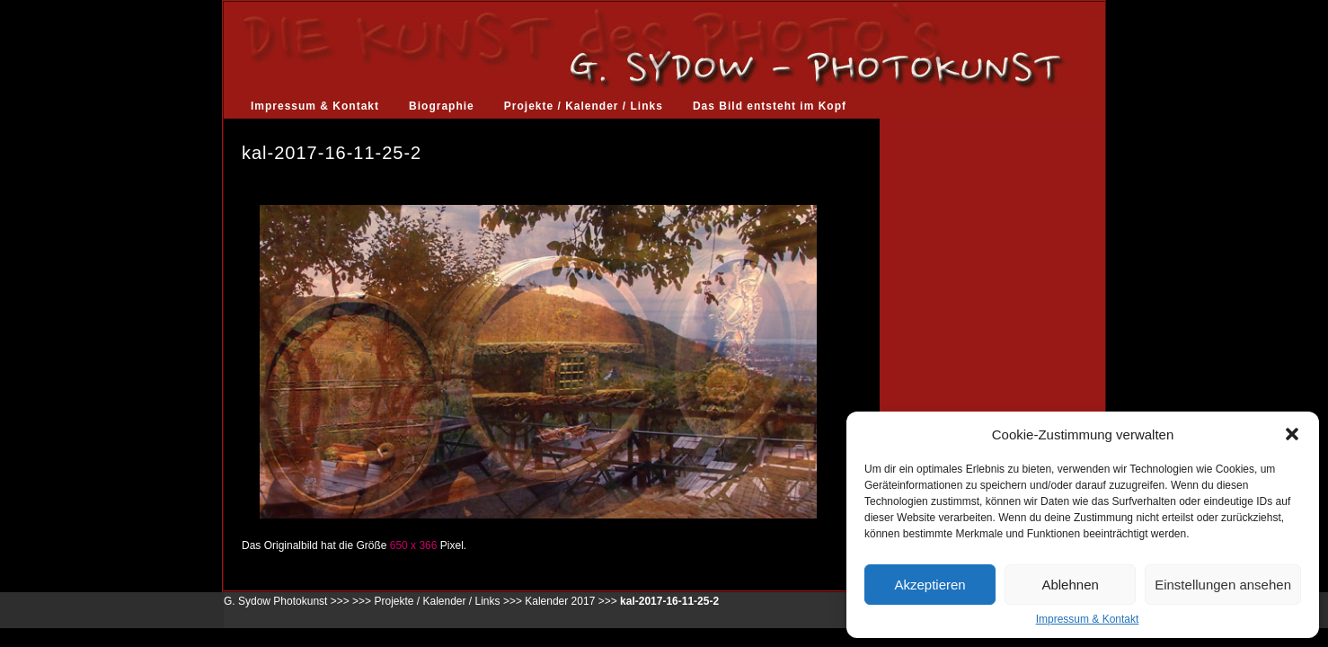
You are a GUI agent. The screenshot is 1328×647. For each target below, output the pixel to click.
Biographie (441, 106)
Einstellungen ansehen (1223, 584)
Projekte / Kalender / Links (583, 106)
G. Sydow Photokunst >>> (287, 601)
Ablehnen (1069, 584)
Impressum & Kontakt (1087, 619)
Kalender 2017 (560, 601)
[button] (1292, 434)
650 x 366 (414, 545)
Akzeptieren (929, 584)
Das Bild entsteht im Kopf (769, 106)
